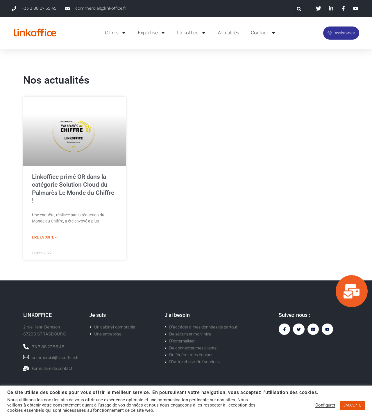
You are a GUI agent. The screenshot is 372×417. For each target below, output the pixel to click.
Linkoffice (191, 33)
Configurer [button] (325, 405)
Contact (263, 33)
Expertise (151, 33)
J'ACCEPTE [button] (352, 405)
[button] (298, 8)
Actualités (228, 33)
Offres (115, 33)
